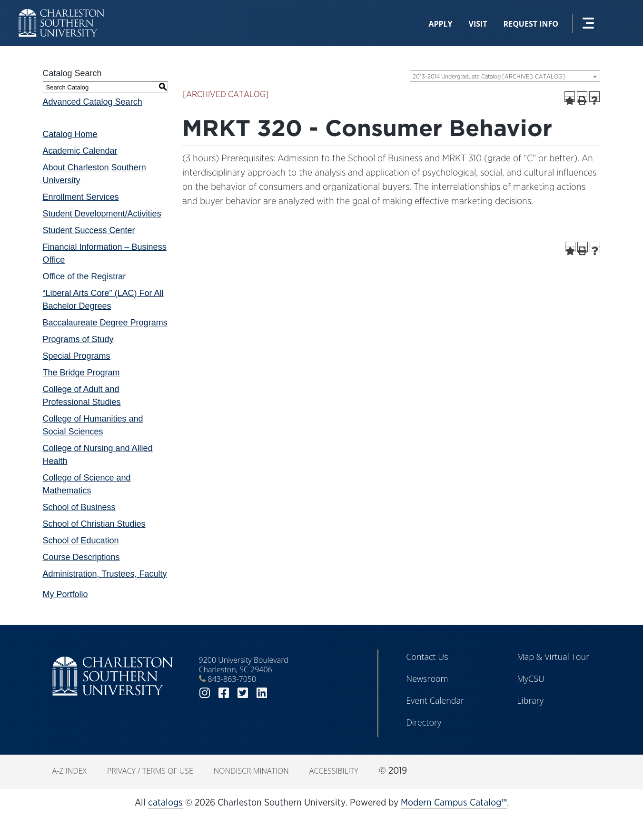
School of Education (81, 540)
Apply (440, 24)
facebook (223, 693)
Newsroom (427, 678)
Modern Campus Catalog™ (454, 802)
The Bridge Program (81, 372)
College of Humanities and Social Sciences (93, 425)
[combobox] (505, 76)
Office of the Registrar (84, 276)
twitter (242, 693)
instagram (204, 693)
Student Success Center (89, 230)
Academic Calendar (80, 151)
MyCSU (530, 678)
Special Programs (76, 356)
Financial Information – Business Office (105, 253)
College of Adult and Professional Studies (82, 395)
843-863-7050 (232, 679)
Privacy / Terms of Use (150, 771)
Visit (478, 24)
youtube (281, 693)
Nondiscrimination (251, 771)
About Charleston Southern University (94, 174)
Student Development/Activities (102, 213)
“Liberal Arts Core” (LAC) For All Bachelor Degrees (103, 299)
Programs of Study (78, 339)
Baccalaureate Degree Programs (105, 322)
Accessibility (333, 771)
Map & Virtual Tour (553, 656)
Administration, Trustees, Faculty (105, 574)
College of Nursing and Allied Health (98, 454)
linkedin (261, 693)
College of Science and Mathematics (87, 484)
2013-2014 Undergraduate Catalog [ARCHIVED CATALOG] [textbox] (489, 76)
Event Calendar (435, 700)
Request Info (531, 24)
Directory (423, 722)
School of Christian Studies (94, 524)
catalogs (165, 802)
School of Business (79, 507)
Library (530, 700)
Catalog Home (70, 134)
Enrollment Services (81, 197)
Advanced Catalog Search (92, 102)
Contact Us (427, 656)
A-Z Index (69, 771)
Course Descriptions (81, 557)
